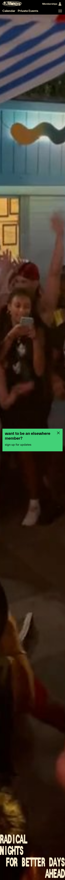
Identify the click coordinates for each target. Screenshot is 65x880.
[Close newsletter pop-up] (58, 433)
